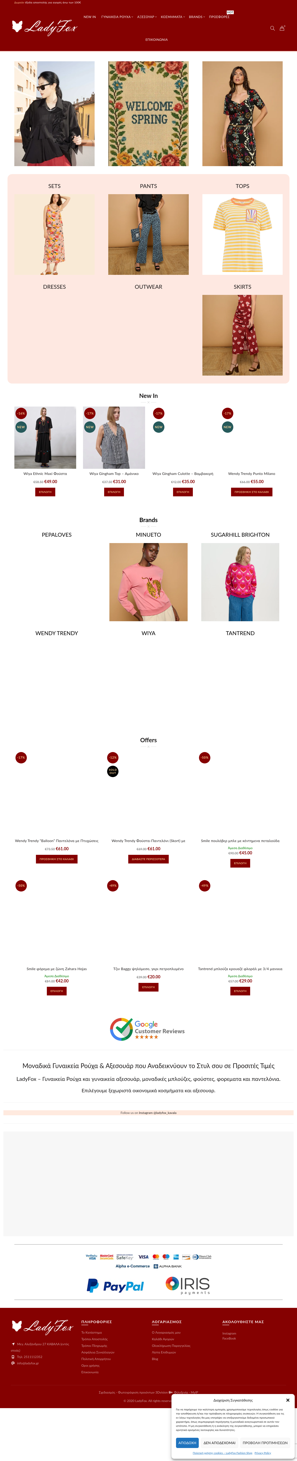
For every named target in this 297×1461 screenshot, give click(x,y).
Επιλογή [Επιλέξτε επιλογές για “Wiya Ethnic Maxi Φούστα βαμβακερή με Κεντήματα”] (45, 492)
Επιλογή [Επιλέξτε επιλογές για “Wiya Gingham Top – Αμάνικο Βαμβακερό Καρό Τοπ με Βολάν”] (114, 492)
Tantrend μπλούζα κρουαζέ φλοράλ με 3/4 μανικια (240, 968)
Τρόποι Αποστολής (94, 1392)
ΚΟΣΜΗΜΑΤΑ (172, 17)
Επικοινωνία (89, 1425)
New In (90, 17)
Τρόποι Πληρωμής (94, 1398)
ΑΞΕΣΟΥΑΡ (145, 17)
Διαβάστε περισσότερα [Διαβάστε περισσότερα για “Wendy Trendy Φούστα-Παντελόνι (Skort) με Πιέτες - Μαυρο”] (148, 859)
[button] (288, 1400)
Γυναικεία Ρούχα (116, 17)
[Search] (272, 28)
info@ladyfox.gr (28, 1416)
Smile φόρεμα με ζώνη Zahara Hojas (57, 968)
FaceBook (229, 1391)
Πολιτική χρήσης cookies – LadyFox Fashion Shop (222, 1453)
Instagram (229, 1386)
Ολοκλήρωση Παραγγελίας (171, 1398)
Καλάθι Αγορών (163, 1392)
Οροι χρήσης (90, 1418)
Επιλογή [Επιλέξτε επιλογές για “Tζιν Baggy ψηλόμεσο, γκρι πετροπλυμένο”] (148, 987)
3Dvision (162, 1445)
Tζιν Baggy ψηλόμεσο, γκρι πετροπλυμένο (148, 968)
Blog (155, 1412)
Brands (195, 17)
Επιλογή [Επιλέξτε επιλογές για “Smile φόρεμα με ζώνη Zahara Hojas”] (56, 991)
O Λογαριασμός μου (166, 1385)
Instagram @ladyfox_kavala (157, 1165)
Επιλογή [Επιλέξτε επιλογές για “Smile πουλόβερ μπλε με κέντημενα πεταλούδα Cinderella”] (240, 863)
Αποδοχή (187, 1443)
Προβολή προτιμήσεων (265, 1443)
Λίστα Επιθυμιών (164, 1405)
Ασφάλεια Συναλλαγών (97, 1405)
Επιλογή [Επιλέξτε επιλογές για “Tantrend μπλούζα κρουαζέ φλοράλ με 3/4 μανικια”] (240, 991)
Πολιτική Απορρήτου (96, 1412)
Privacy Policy (263, 1453)
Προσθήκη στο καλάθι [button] (252, 492)
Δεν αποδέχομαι (219, 1443)
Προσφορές (221, 14)
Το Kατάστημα (91, 1385)
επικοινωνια (157, 39)
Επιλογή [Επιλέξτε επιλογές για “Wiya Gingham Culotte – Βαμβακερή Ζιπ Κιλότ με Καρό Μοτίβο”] (183, 492)
